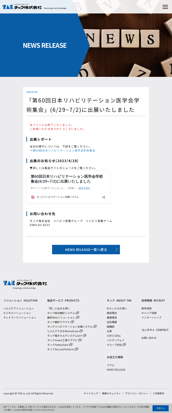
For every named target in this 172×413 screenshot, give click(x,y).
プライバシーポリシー (136, 394)
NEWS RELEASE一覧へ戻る (86, 249)
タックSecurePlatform (60, 350)
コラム (110, 366)
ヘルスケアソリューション (18, 309)
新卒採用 (146, 309)
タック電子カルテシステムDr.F (64, 336)
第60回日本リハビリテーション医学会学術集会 (64, 150)
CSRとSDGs (114, 336)
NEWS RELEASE (116, 370)
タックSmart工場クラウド (62, 341)
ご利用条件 (158, 394)
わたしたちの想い (117, 309)
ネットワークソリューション (19, 318)
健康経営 (112, 318)
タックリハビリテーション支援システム (70, 327)
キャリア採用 (149, 314)
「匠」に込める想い (58, 309)
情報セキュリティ (111, 394)
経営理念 (112, 314)
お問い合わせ (149, 339)
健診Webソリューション (61, 318)
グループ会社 (114, 345)
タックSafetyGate (57, 345)
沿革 (109, 332)
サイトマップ (91, 394)
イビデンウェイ (115, 341)
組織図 (110, 327)
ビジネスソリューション (17, 314)
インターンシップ (151, 318)
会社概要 (112, 323)
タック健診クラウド (58, 323)
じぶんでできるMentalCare (63, 332)
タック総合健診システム (61, 314)
